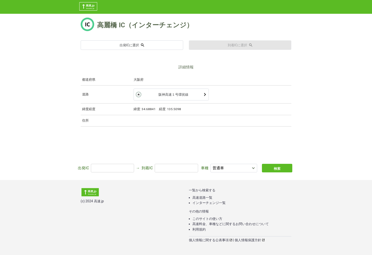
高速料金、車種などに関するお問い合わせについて (230, 224)
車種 (205, 168)
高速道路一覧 (202, 197)
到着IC (147, 168)
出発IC (83, 168)
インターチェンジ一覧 (209, 203)
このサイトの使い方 (207, 219)
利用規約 (199, 229)
